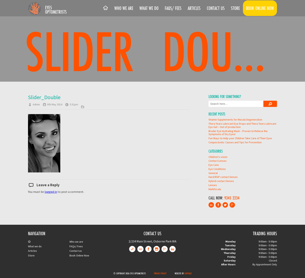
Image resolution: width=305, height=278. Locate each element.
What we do (149, 8)
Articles (194, 8)
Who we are (123, 8)
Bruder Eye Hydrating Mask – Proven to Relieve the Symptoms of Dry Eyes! (238, 132)
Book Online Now (260, 8)
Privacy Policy (160, 273)
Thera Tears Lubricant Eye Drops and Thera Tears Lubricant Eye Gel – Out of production (242, 125)
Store (235, 8)
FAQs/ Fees (173, 8)
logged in (51, 192)
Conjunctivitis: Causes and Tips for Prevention (235, 142)
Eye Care (214, 165)
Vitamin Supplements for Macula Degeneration (235, 119)
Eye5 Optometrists (56, 9)
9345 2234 (231, 198)
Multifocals (215, 189)
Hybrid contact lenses (221, 181)
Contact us (216, 8)
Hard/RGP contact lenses (223, 177)
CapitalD (188, 273)
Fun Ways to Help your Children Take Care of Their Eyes (240, 138)
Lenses (213, 185)
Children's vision (218, 157)
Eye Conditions (217, 169)
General (213, 173)
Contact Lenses (218, 161)
